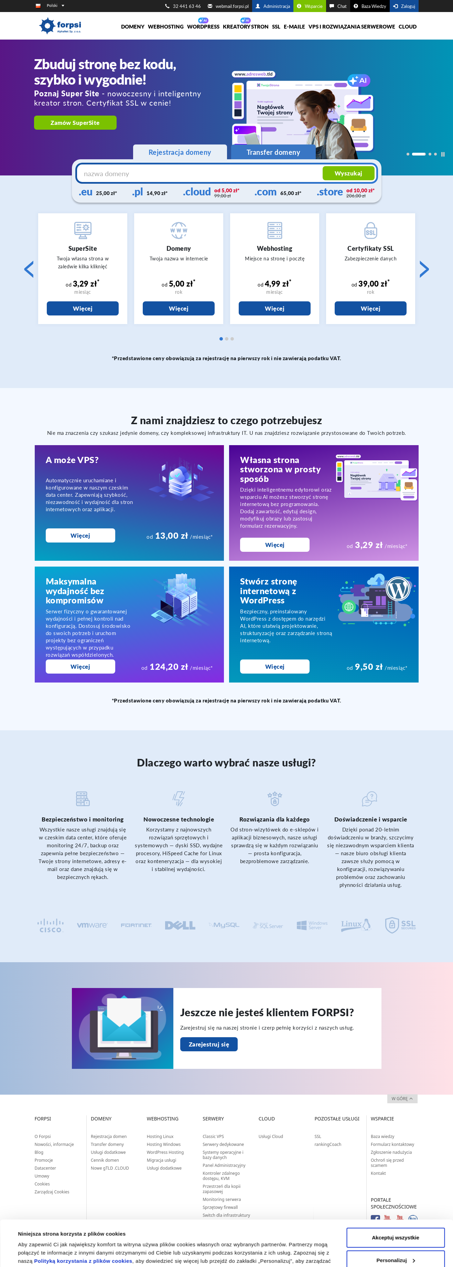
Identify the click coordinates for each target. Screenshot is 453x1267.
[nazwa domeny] (201, 173)
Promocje (44, 1160)
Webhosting (166, 26)
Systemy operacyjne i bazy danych (223, 1154)
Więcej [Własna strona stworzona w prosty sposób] (275, 544)
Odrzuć (396, 1240)
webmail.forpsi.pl (228, 6)
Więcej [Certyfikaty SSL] (370, 308)
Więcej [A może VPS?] (80, 535)
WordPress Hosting (165, 1152)
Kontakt (378, 1173)
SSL (276, 26)
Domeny (132, 26)
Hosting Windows (164, 1144)
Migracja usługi (161, 1160)
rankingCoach (327, 1144)
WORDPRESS (203, 26)
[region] (226, 107)
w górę (402, 1099)
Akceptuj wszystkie (395, 1195)
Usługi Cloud (271, 1136)
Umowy (42, 1176)
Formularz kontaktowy (392, 1144)
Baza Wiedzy (370, 6)
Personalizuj (396, 1217)
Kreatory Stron (246, 26)
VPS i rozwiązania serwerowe (352, 26)
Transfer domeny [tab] (274, 152)
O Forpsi (43, 1136)
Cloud (408, 26)
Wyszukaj (349, 173)
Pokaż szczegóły (38, 1253)
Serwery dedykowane (223, 1144)
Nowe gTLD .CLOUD (110, 1168)
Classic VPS (213, 1136)
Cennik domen (105, 1160)
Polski (55, 5)
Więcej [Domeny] (178, 308)
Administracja (273, 6)
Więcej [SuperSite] (83, 308)
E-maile (294, 26)
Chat (338, 6)
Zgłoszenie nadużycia (391, 1152)
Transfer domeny (107, 1144)
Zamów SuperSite (75, 122)
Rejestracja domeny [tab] (180, 152)
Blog (39, 1152)
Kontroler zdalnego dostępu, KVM (221, 1175)
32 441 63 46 (183, 6)
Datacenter (45, 1168)
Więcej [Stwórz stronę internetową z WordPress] (275, 666)
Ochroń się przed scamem (387, 1162)
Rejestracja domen (109, 1136)
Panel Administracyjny (224, 1165)
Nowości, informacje (54, 1144)
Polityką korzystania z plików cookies (83, 1218)
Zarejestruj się (209, 1044)
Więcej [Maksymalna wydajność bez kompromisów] (80, 666)
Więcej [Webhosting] (274, 308)
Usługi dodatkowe (108, 1152)
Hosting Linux (160, 1136)
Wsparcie (310, 6)
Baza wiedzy (382, 1136)
